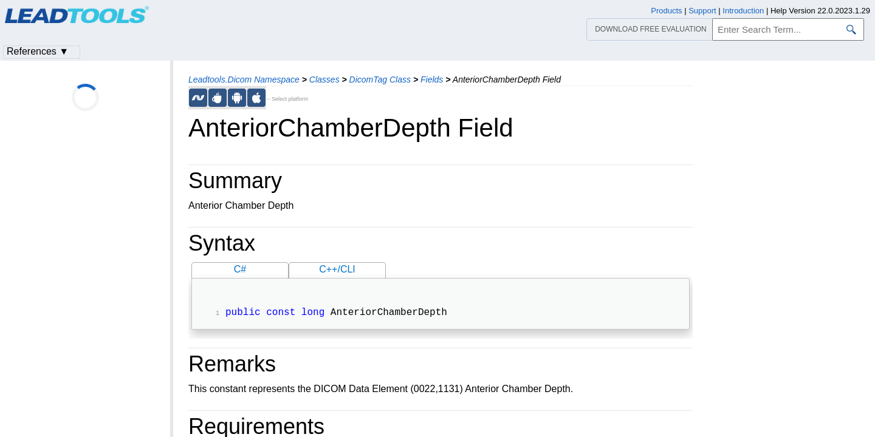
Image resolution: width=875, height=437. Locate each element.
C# (240, 269)
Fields (431, 79)
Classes (324, 79)
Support (702, 10)
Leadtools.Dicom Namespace (244, 79)
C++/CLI (337, 269)
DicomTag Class (380, 79)
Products (666, 10)
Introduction (743, 10)
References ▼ (38, 51)
